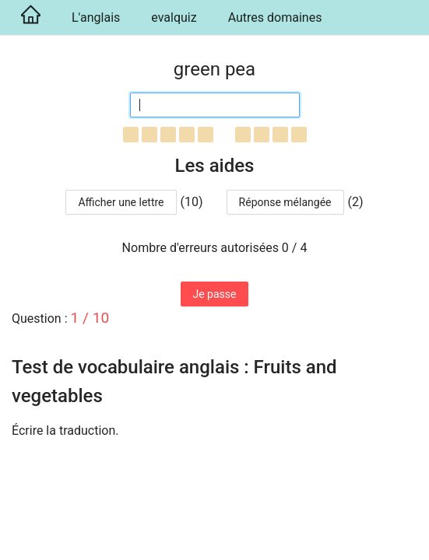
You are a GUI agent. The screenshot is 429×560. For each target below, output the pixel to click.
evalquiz (173, 17)
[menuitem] (28, 18)
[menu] (214, 18)
